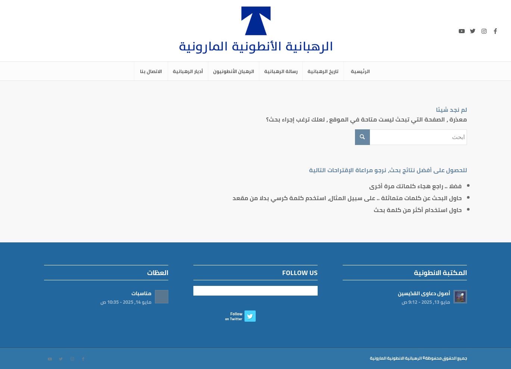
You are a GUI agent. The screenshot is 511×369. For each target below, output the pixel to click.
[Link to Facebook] (495, 31)
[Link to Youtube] (461, 31)
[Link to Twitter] (473, 31)
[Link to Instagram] (484, 31)
